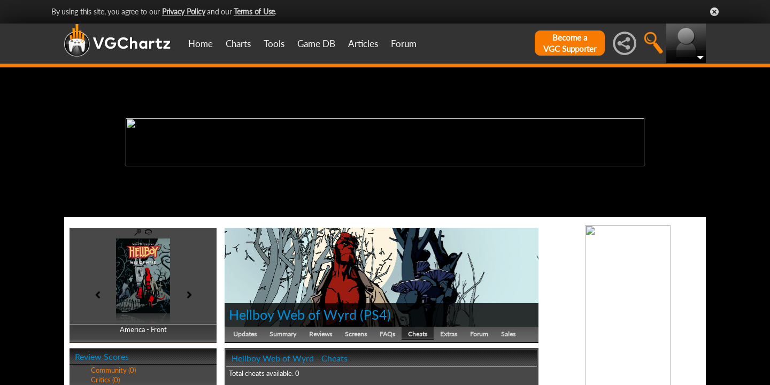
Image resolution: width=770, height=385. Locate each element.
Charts (238, 43)
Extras (448, 334)
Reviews (320, 334)
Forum (404, 43)
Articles (363, 43)
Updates (245, 334)
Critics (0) (105, 379)
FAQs (387, 334)
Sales (508, 334)
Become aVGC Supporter (569, 43)
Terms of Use (254, 11)
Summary (283, 334)
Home (200, 43)
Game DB (316, 43)
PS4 (375, 314)
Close (714, 11)
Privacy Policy (183, 11)
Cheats (417, 334)
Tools (274, 43)
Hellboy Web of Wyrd (293, 314)
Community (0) (113, 370)
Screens (356, 334)
